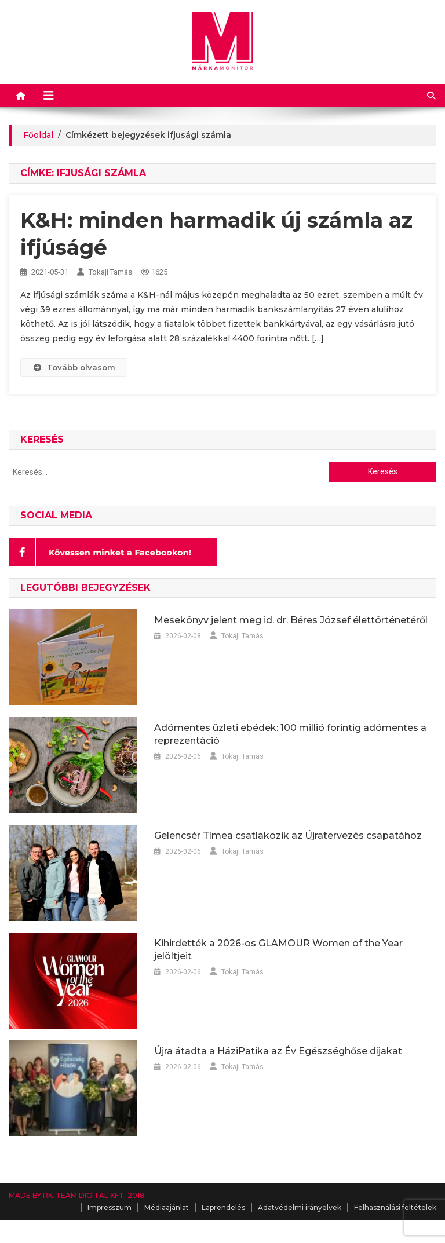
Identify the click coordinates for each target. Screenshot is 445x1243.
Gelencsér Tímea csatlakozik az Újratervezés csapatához (288, 835)
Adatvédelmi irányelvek (299, 1207)
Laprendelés (223, 1207)
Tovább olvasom (73, 367)
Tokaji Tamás (110, 272)
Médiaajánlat (166, 1207)
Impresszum (109, 1207)
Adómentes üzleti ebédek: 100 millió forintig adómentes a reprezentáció (290, 734)
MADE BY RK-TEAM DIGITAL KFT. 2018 (76, 1195)
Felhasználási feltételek (395, 1207)
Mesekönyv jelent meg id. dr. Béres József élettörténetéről (291, 620)
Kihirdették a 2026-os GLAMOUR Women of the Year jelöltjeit (278, 950)
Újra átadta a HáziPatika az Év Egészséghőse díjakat (278, 1050)
